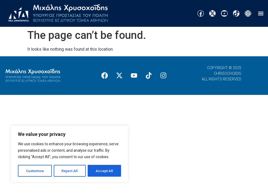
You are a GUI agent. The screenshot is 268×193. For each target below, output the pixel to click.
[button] (261, 13)
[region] (69, 154)
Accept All (104, 171)
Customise (35, 171)
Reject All (70, 171)
